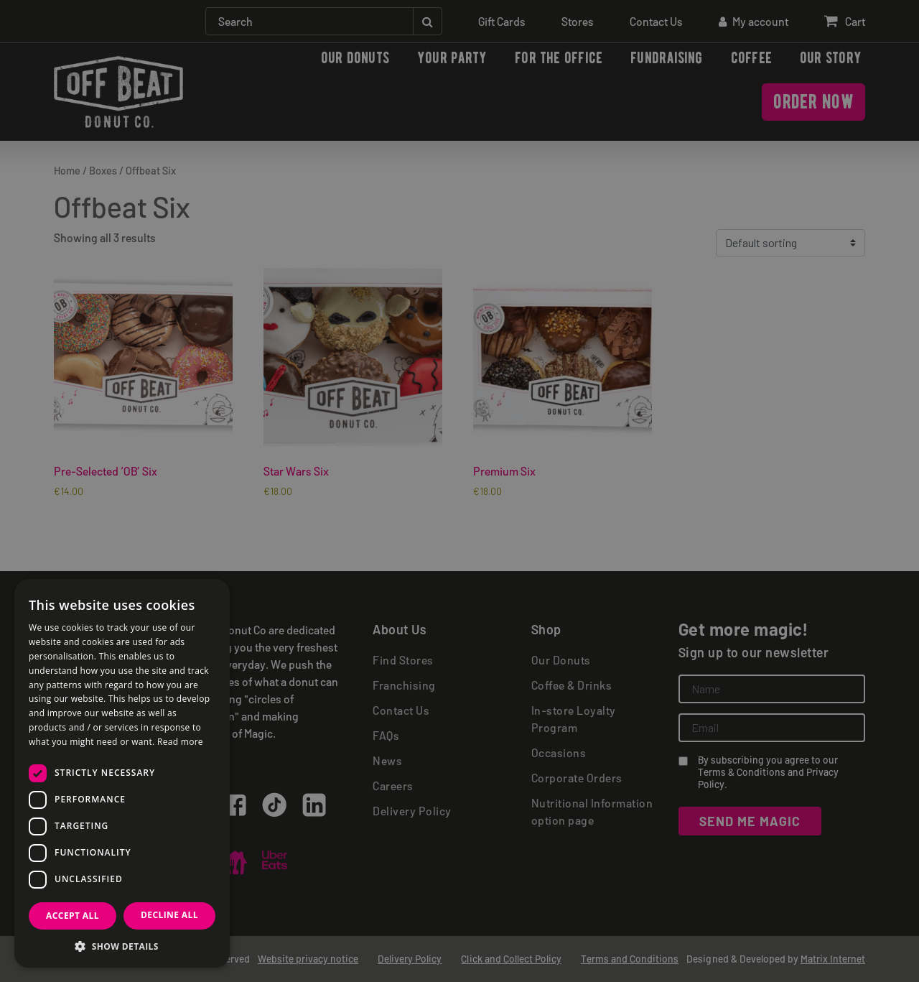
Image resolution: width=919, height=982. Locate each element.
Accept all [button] (72, 915)
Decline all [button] (169, 915)
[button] (122, 946)
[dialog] (459, 491)
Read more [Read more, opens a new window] (180, 742)
